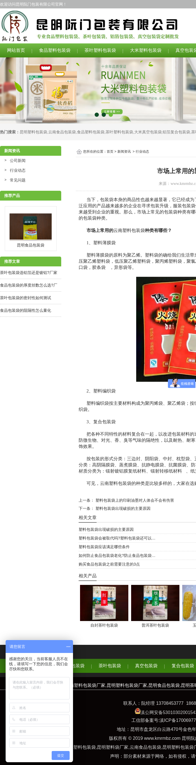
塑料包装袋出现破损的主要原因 (122, 508)
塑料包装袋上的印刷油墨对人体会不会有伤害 (134, 500)
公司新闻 (18, 160)
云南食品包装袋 (62, 132)
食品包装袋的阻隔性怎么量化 (25, 310)
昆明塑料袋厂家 (112, 747)
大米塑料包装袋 (145, 50)
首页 (110, 152)
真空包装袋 (146, 665)
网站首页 (16, 50)
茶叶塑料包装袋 (100, 50)
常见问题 (18, 180)
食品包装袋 (73, 665)
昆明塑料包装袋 (33, 132)
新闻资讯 (124, 152)
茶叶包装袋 (110, 665)
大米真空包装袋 (148, 132)
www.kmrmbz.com (162, 738)
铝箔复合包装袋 (176, 132)
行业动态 (18, 170)
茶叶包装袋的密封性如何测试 (25, 298)
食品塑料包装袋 (54, 50)
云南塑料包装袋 (129, 230)
